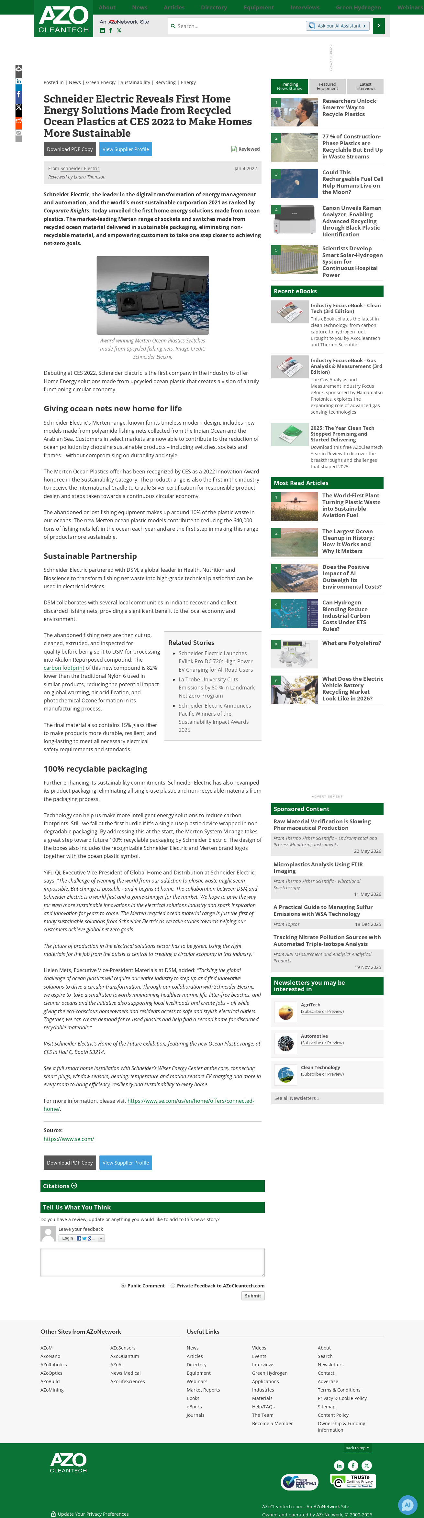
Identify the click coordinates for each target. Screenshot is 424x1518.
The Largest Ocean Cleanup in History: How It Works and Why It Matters (351, 531)
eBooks (194, 1407)
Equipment (199, 1373)
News (75, 82)
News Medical (125, 1373)
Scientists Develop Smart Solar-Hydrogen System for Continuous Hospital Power (353, 253)
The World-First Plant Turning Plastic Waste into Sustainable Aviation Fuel (348, 495)
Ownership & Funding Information (341, 1426)
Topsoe (292, 900)
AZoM (46, 1348)
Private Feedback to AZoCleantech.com (221, 1286)
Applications (265, 1381)
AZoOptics (51, 1373)
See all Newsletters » (296, 1072)
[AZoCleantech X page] (367, 1465)
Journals (196, 1415)
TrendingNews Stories (289, 86)
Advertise (328, 1381)
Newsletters (331, 1364)
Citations (60, 1186)
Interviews (263, 1364)
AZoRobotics (53, 1364)
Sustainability (135, 82)
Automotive (314, 1010)
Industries (263, 1390)
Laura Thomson (90, 177)
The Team (262, 1415)
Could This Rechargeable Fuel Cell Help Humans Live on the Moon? (352, 178)
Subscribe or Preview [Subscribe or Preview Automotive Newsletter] (322, 1017)
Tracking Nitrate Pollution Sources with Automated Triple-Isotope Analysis (321, 916)
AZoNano (50, 1356)
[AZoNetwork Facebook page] (110, 30)
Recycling (165, 82)
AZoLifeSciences (127, 1381)
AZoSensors (123, 1348)
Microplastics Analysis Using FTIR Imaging (323, 849)
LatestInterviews (365, 86)
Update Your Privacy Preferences (89, 1510)
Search (325, 1356)
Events (259, 1356)
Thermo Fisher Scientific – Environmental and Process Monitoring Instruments (325, 826)
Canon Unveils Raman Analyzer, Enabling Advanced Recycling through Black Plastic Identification (349, 219)
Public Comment (146, 1286)
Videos (259, 1348)
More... (376, 7)
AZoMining (52, 1390)
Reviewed (249, 149)
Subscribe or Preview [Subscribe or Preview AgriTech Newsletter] (322, 986)
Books (193, 1398)
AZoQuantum (124, 1356)
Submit (253, 1296)
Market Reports (203, 1390)
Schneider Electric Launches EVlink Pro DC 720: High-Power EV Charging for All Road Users (216, 661)
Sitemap (327, 1407)
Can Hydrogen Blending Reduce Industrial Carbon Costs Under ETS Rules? (351, 602)
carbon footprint (64, 667)
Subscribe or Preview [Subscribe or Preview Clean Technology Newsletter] (322, 1048)
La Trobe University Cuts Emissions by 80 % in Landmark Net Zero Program (217, 687)
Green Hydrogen (270, 1373)
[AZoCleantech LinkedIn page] (102, 30)
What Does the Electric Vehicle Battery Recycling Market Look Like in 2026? (350, 674)
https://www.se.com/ (69, 1139)
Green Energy (101, 82)
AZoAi (116, 1364)
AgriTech (310, 979)
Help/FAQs (263, 1407)
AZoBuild (50, 1381)
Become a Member (272, 1423)
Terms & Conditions (339, 1390)
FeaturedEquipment (327, 86)
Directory (196, 1364)
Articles (195, 1356)
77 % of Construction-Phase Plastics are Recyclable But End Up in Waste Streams (353, 145)
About (324, 1348)
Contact (326, 1373)
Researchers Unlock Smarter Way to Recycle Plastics (351, 106)
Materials (262, 1398)
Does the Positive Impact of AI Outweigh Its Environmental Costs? (352, 564)
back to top (358, 1447)
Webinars (197, 1381)
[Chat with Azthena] (408, 1505)
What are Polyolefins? (348, 629)
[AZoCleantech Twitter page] (119, 30)
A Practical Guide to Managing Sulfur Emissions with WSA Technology (318, 887)
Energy (188, 82)
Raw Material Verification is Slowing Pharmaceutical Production (317, 810)
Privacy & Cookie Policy (342, 1398)
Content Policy (333, 1415)
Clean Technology (320, 1042)
